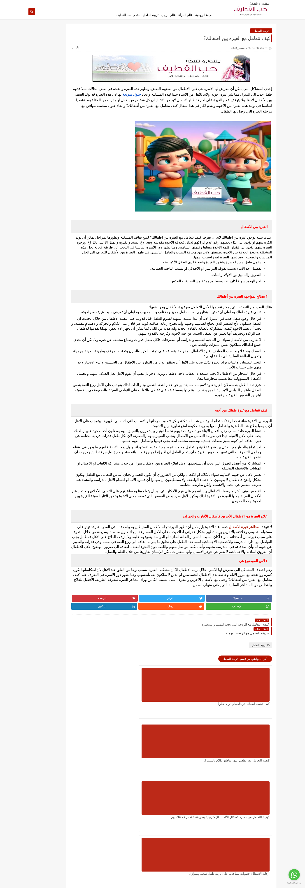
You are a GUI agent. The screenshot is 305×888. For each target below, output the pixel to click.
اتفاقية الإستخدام (183, 3)
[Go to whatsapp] (294, 874)
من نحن (154, 3)
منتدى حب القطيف (128, 15)
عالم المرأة (185, 15)
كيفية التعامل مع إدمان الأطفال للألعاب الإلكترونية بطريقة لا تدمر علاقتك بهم (137, 734)
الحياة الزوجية (204, 15)
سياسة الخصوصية (205, 3)
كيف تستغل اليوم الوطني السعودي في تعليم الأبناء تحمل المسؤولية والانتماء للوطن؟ (191, 791)
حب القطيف (232, 882)
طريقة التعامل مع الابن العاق (56, 113)
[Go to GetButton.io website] (294, 883)
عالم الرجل (168, 15)
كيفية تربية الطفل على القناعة (54, 295)
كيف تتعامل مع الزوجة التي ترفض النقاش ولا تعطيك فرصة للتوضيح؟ (54, 276)
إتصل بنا (166, 3)
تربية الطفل (150, 15)
